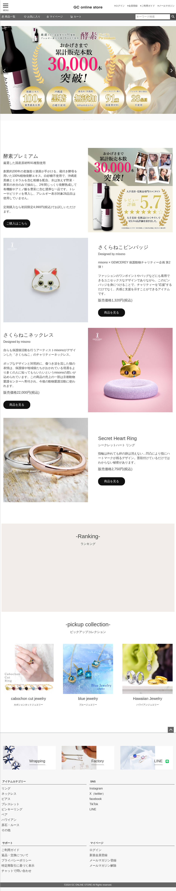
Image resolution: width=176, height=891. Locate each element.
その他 (5, 830)
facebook (95, 798)
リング (5, 788)
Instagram (96, 788)
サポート (7, 842)
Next (171, 70)
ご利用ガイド (148, 5)
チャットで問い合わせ (16, 870)
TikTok (93, 804)
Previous (4, 70)
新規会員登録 (98, 855)
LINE (92, 809)
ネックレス (8, 793)
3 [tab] (89, 120)
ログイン (120, 5)
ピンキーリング (11, 809)
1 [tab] (84, 120)
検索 (173, 16)
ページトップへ (171, 730)
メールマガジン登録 (102, 860)
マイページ (54, 16)
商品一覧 (8, 16)
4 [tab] (92, 120)
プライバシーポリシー (16, 860)
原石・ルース (10, 825)
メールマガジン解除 (102, 865)
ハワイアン (8, 819)
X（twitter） (97, 793)
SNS (93, 781)
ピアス (5, 798)
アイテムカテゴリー (14, 781)
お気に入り (32, 16)
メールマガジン (167, 5)
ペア (4, 814)
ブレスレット (10, 804)
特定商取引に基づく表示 (17, 865)
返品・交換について (14, 855)
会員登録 (133, 5)
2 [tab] (87, 120)
